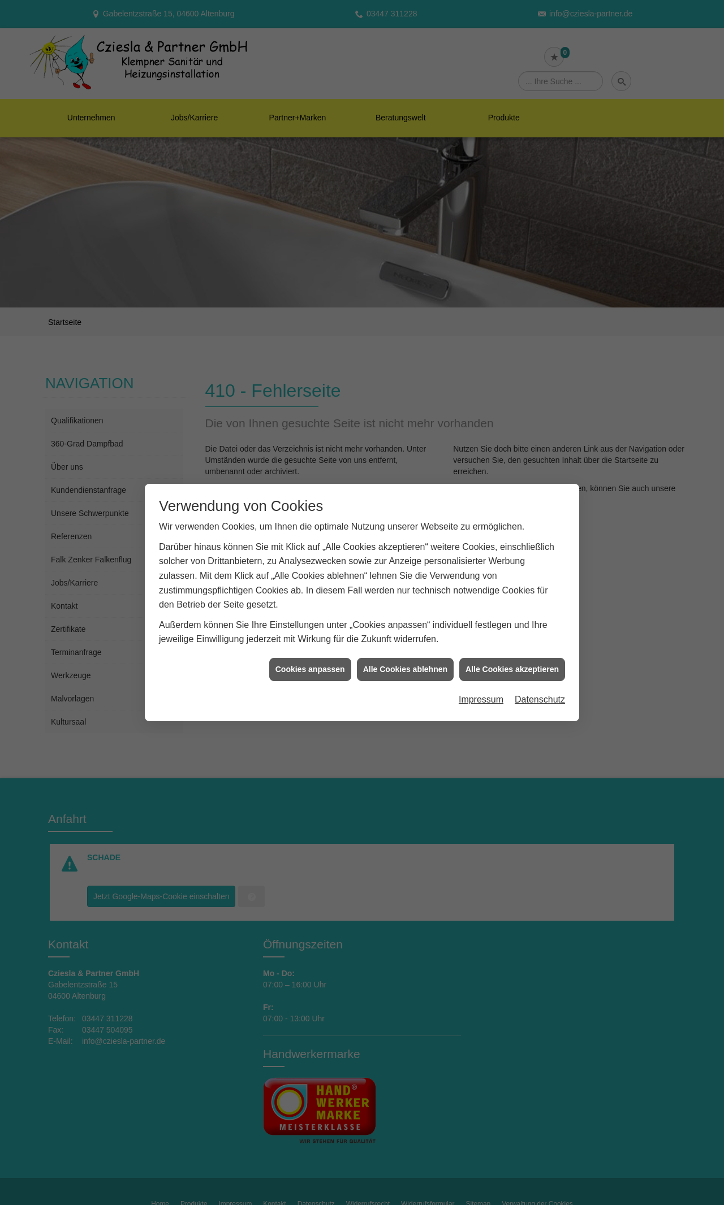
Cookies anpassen (310, 653)
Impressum (481, 684)
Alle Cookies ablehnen (405, 653)
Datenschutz (540, 684)
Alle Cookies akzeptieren (512, 653)
